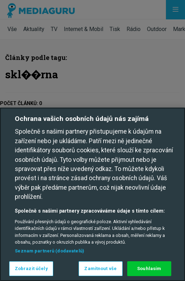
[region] (92, 194)
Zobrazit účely (31, 268)
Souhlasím (149, 268)
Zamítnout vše (100, 268)
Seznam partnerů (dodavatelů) (49, 250)
